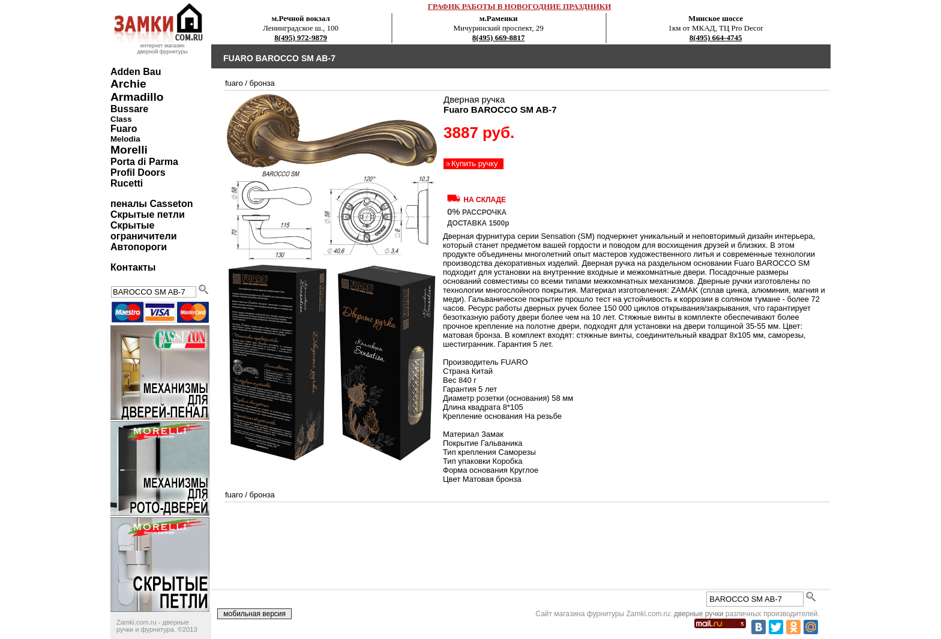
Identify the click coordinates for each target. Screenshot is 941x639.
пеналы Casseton (151, 204)
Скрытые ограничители (143, 230)
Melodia (125, 138)
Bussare (129, 109)
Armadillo (137, 97)
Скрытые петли (147, 214)
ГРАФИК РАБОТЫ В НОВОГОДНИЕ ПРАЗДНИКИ (520, 6)
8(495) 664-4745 (716, 37)
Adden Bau (135, 72)
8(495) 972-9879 (300, 37)
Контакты (132, 267)
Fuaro (123, 129)
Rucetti (126, 183)
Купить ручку (474, 163)
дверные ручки (699, 614)
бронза (261, 83)
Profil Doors (138, 172)
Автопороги (138, 247)
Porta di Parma (144, 162)
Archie (128, 83)
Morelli (129, 149)
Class (121, 119)
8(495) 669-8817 (498, 37)
